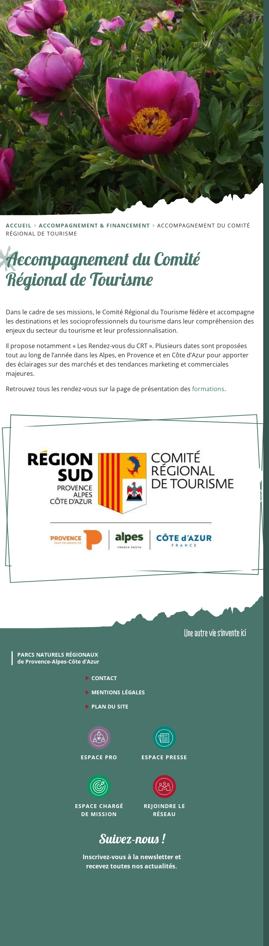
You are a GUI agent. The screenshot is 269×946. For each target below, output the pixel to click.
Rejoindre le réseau (164, 810)
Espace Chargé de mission (99, 810)
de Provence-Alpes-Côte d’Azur (58, 658)
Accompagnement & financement (95, 225)
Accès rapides (254, 496)
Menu (254, 475)
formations (208, 389)
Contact (104, 678)
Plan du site (109, 706)
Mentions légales (118, 692)
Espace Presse (164, 757)
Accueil (19, 225)
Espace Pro (99, 757)
